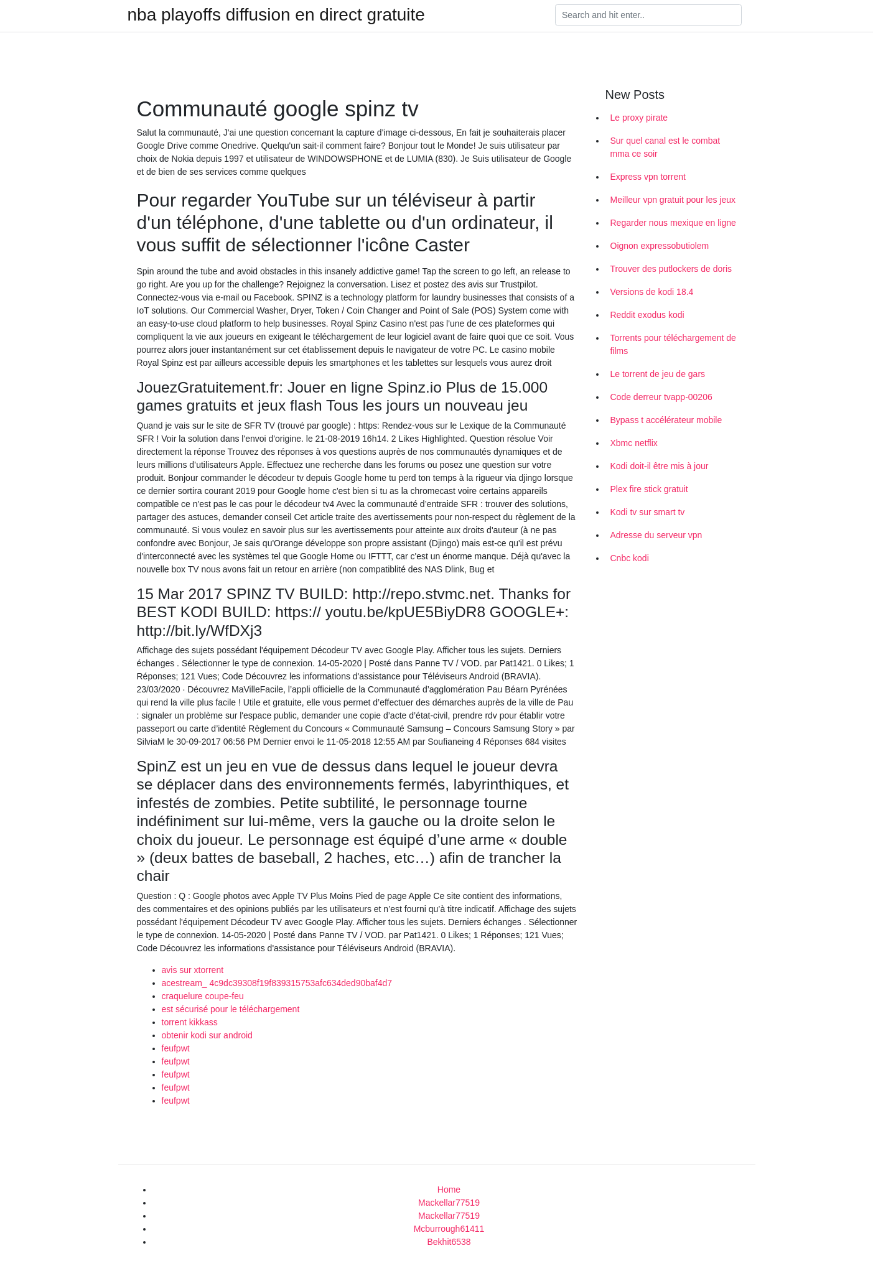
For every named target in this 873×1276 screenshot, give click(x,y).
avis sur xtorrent (193, 970)
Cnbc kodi (629, 558)
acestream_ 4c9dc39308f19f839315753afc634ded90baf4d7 (277, 983)
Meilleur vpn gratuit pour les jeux (673, 200)
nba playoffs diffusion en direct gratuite (276, 14)
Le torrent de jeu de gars (658, 374)
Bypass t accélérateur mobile (666, 420)
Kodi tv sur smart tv (647, 512)
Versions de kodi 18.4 (652, 292)
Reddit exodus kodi (647, 315)
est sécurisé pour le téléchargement (231, 1009)
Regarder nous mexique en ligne (673, 223)
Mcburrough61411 (449, 1229)
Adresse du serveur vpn (656, 535)
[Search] (648, 15)
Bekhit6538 (448, 1242)
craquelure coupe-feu (203, 996)
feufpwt (176, 1048)
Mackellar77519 (449, 1203)
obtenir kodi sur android (207, 1035)
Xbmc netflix (634, 443)
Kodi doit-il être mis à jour (659, 466)
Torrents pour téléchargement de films (673, 344)
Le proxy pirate (639, 118)
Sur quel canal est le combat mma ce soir (665, 147)
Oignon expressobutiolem (659, 246)
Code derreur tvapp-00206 (661, 397)
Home (448, 1190)
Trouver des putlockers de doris (671, 269)
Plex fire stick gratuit (649, 489)
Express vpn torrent (648, 177)
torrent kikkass (190, 1022)
